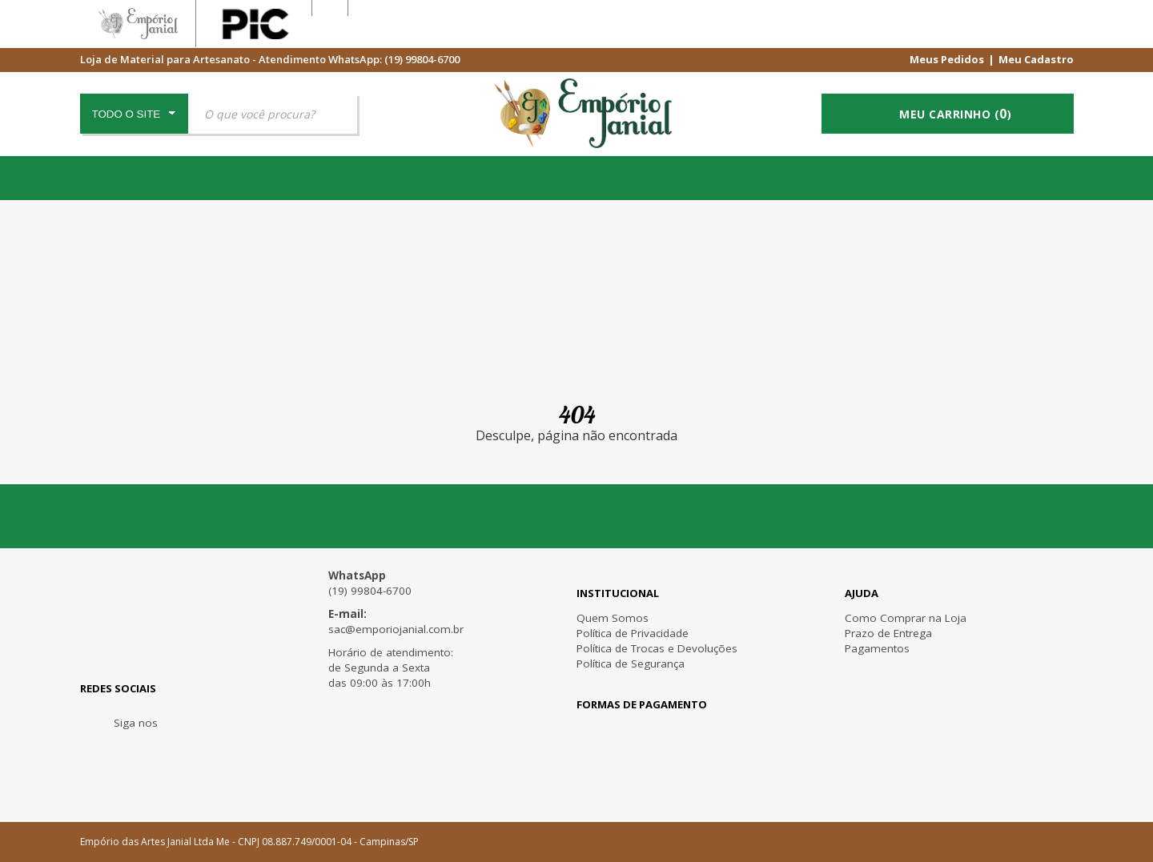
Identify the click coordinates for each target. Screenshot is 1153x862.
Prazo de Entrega (888, 633)
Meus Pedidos (947, 58)
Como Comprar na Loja (905, 618)
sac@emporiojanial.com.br (396, 629)
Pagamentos (877, 648)
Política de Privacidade (632, 633)
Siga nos (136, 723)
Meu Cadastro (1036, 58)
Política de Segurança (630, 663)
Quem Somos (612, 618)
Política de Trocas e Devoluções (656, 648)
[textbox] (272, 114)
